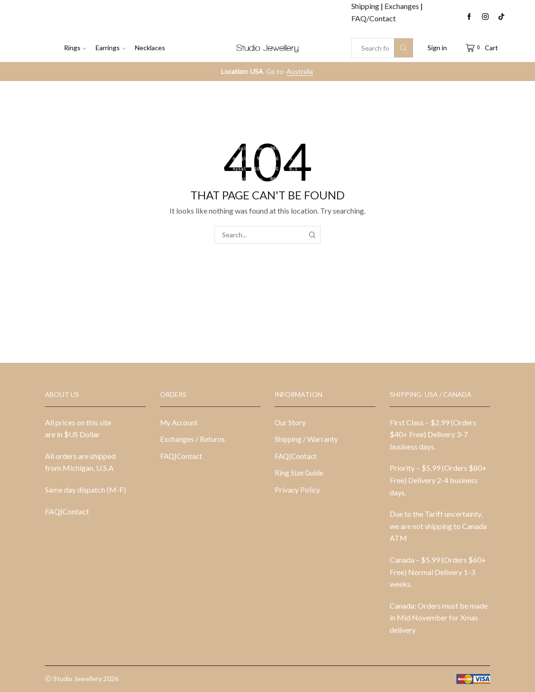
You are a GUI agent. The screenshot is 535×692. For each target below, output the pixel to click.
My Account (180, 422)
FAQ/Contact (373, 18)
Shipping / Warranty (307, 439)
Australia (299, 71)
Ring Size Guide (300, 473)
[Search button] (403, 47)
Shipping (366, 5)
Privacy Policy (298, 491)
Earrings (110, 48)
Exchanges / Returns (192, 439)
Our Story (290, 422)
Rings (75, 48)
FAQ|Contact (67, 511)
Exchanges (402, 5)
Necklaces (150, 48)
